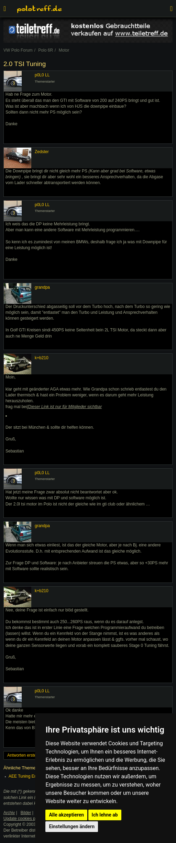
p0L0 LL (42, 75)
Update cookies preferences (29, 818)
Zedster (42, 151)
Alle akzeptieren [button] (66, 815)
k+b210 (41, 357)
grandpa (42, 287)
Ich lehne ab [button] (105, 815)
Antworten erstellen (25, 755)
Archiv (9, 812)
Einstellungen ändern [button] (72, 826)
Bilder (26, 812)
